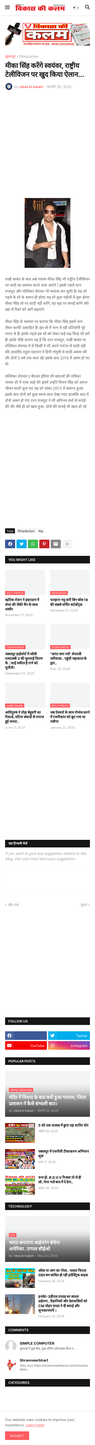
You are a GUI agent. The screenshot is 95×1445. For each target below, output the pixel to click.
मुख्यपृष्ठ (10, 56)
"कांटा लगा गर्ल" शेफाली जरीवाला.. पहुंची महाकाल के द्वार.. (68, 658)
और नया (13, 905)
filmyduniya (28, 56)
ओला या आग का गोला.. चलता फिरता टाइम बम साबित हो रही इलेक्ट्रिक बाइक (63, 1272)
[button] (7, 7)
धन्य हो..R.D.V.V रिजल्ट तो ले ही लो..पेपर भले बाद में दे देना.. (59, 1179)
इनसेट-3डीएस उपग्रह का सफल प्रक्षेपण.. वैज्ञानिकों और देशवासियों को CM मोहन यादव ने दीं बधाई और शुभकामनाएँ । (62, 1303)
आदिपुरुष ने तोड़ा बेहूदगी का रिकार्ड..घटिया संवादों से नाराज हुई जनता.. (24, 717)
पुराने (84, 905)
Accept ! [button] (17, 1435)
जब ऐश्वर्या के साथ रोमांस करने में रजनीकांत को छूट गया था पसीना (70, 717)
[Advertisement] (47, 144)
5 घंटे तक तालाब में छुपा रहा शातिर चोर (63, 1125)
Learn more (35, 1425)
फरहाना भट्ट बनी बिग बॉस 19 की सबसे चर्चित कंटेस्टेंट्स (69, 602)
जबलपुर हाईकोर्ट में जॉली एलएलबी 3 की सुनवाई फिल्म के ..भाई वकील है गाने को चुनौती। (24, 661)
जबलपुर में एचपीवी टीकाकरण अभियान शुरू (63, 1153)
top (41, 531)
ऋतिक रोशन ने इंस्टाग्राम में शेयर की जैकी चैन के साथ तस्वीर (22, 604)
